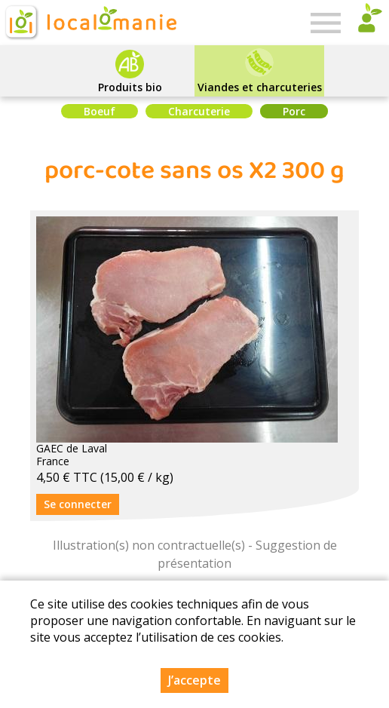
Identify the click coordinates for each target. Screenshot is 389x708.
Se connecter (78, 504)
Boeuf (99, 111)
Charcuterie (199, 111)
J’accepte (194, 681)
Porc (294, 111)
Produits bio (130, 87)
